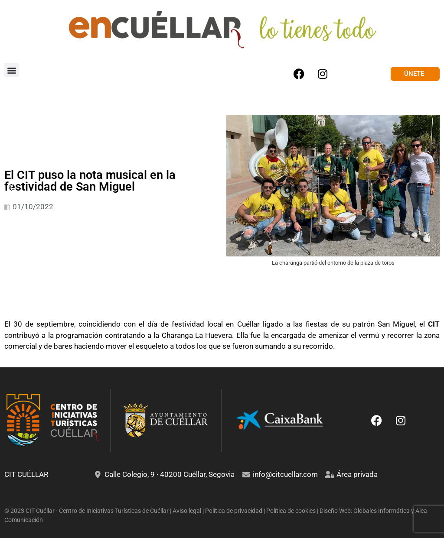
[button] (11, 70)
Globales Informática (381, 510)
